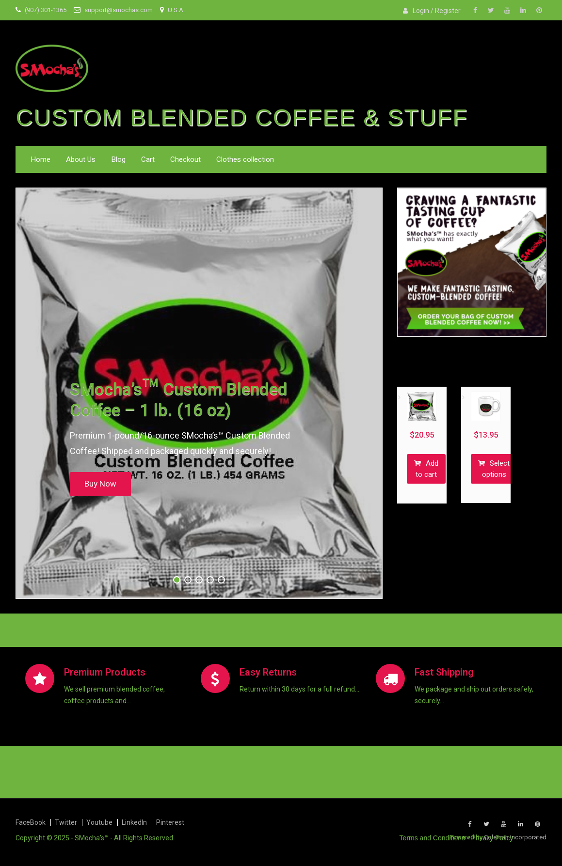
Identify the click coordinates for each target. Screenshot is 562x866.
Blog (118, 159)
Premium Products (104, 672)
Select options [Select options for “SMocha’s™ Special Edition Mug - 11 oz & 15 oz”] (496, 469)
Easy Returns (268, 672)
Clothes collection (245, 159)
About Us (81, 159)
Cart (148, 159)
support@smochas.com (118, 10)
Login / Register (437, 11)
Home (40, 159)
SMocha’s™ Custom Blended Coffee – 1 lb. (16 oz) (179, 400)
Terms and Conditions (432, 838)
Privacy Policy (492, 838)
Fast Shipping (444, 672)
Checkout (185, 159)
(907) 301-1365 (45, 10)
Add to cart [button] (427, 469)
